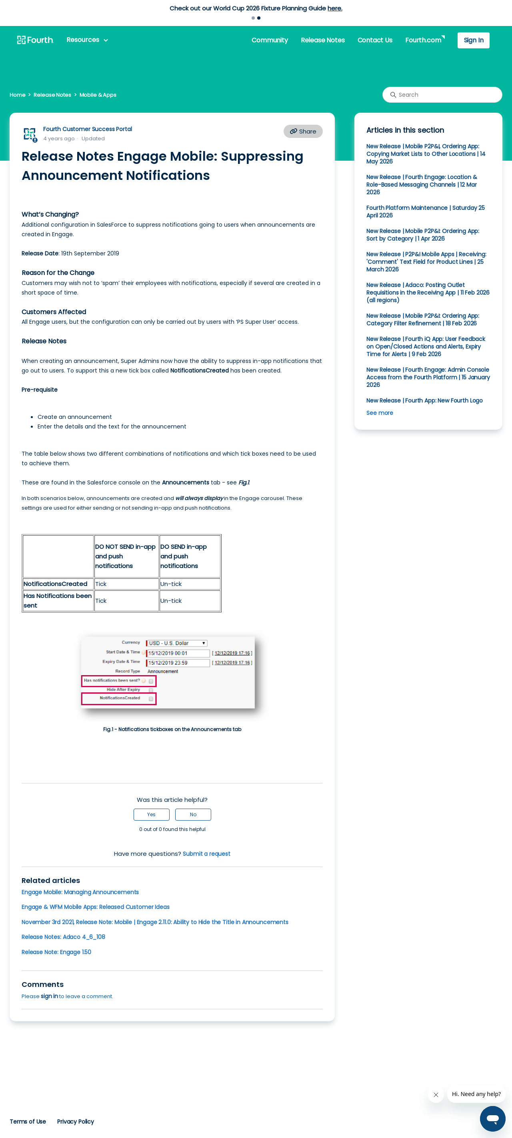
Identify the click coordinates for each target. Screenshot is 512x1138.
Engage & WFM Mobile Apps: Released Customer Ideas (95, 907)
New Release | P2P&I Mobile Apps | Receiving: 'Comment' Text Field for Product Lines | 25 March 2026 (426, 261)
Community (270, 40)
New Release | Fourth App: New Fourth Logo (424, 401)
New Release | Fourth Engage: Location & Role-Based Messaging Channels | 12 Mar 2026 (421, 184)
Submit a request (206, 854)
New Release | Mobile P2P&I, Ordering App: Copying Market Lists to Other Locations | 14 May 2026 (425, 153)
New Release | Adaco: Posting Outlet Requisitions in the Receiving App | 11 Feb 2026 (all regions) (428, 292)
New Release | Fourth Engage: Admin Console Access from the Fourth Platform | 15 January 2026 (428, 377)
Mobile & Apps (98, 95)
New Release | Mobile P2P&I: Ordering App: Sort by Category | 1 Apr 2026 (422, 235)
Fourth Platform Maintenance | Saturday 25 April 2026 (425, 211)
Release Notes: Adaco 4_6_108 (63, 937)
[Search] (442, 95)
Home (17, 95)
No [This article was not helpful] (193, 814)
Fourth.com (423, 40)
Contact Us (375, 40)
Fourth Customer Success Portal (87, 129)
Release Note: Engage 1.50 (56, 952)
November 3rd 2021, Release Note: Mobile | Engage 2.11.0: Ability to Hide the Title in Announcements (155, 922)
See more (379, 413)
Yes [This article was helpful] (151, 814)
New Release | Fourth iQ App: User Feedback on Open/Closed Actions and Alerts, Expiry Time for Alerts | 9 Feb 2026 (425, 346)
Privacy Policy (75, 1122)
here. (335, 8)
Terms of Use (28, 1122)
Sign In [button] (474, 40)
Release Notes (323, 40)
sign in (49, 996)
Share (303, 131)
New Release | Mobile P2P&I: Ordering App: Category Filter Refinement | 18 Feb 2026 (422, 319)
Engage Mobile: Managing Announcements (80, 892)
